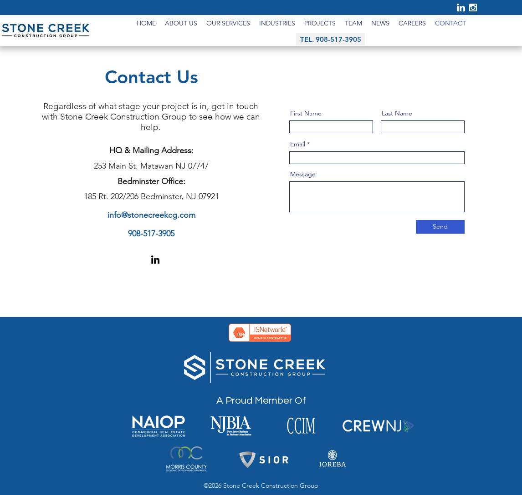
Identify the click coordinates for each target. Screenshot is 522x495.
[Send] (440, 227)
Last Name (397, 113)
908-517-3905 (151, 234)
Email (297, 144)
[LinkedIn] (155, 259)
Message (303, 174)
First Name (306, 113)
